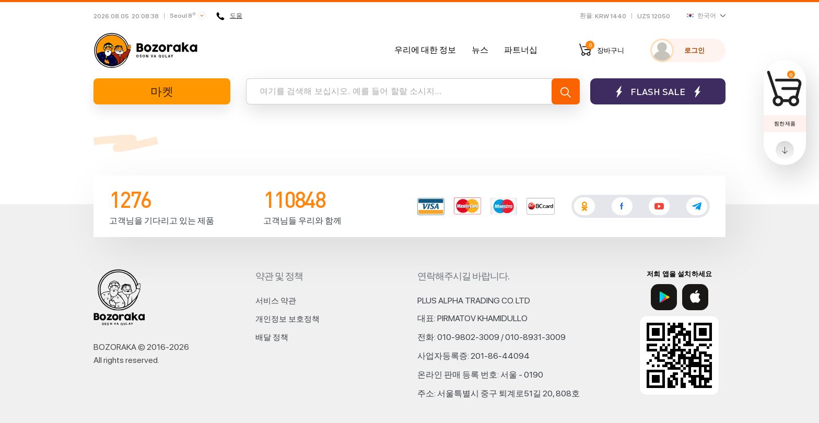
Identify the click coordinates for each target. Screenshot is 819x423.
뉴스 (480, 50)
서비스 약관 (275, 301)
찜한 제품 (784, 123)
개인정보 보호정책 (287, 319)
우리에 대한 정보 (425, 50)
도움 (229, 16)
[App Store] (695, 297)
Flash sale (658, 91)
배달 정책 (271, 337)
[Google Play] (664, 297)
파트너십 (520, 50)
